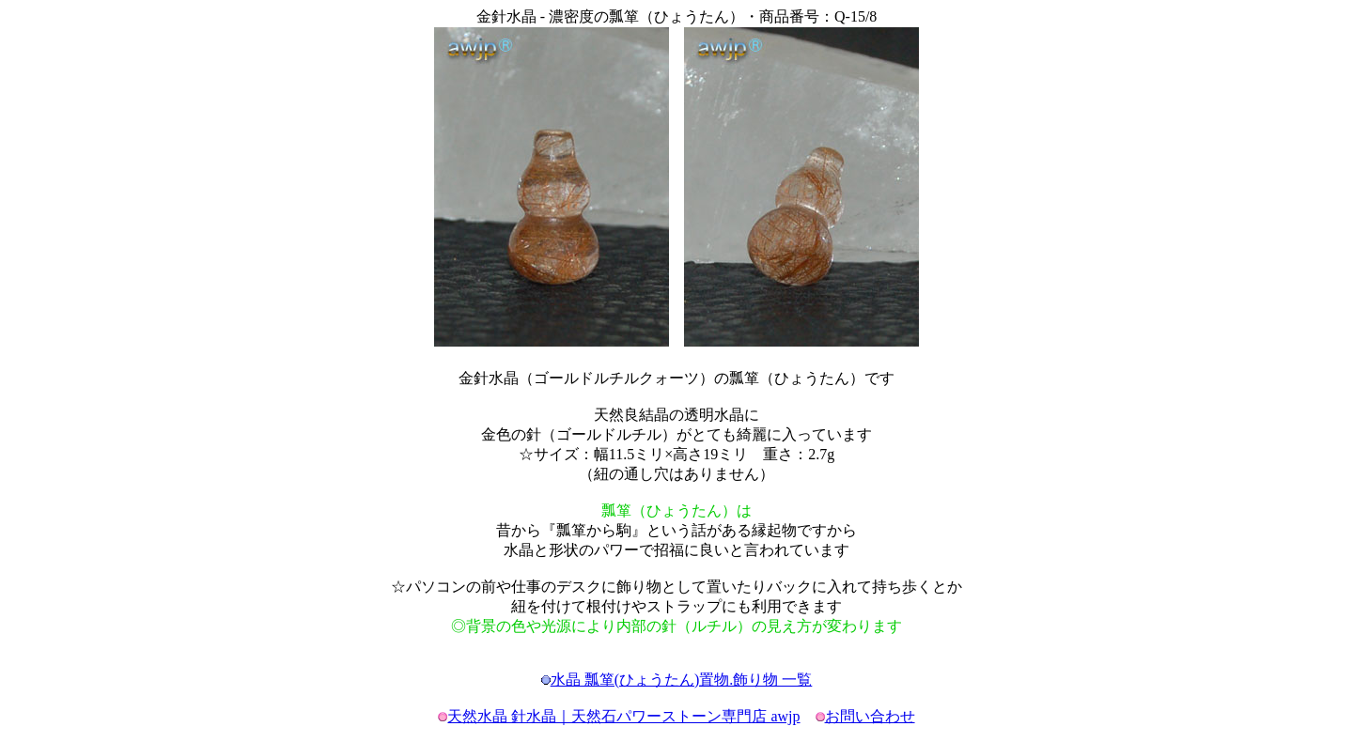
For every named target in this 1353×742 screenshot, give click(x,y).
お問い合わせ (870, 716)
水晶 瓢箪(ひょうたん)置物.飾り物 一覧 (682, 680)
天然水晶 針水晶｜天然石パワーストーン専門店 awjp (623, 716)
